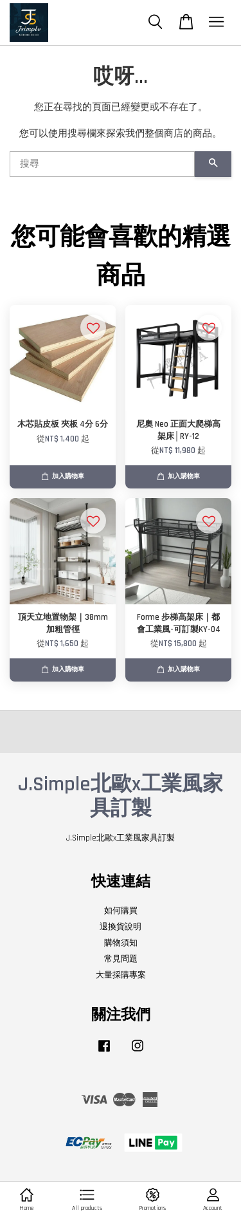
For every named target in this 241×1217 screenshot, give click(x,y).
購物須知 (121, 943)
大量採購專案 (121, 975)
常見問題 (121, 959)
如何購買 (121, 911)
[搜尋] (102, 164)
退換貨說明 (120, 927)
